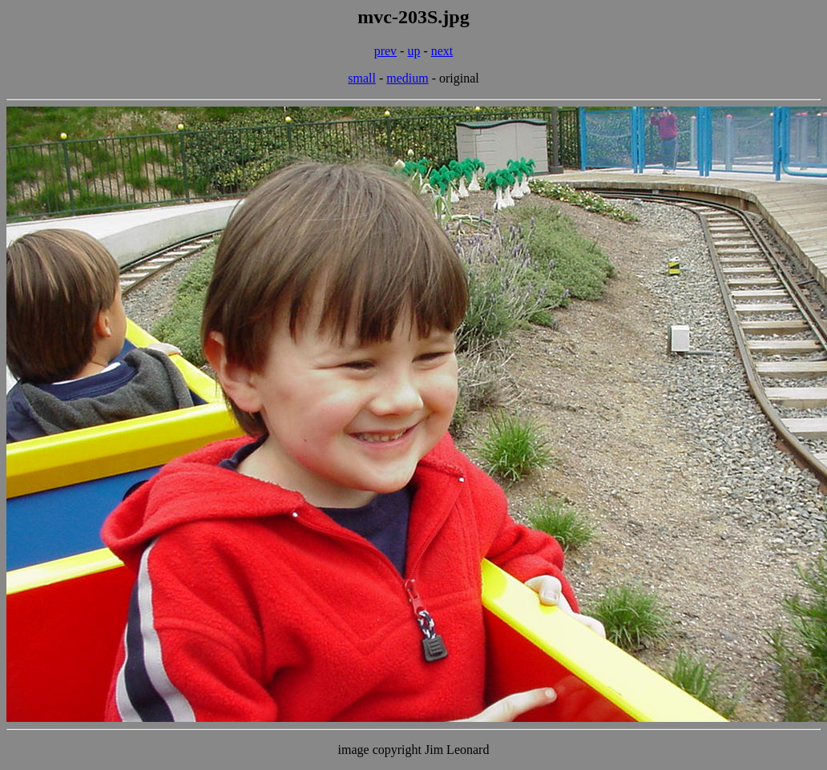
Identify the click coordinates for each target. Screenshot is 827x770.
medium (407, 78)
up (413, 51)
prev (385, 51)
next (442, 51)
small (362, 78)
